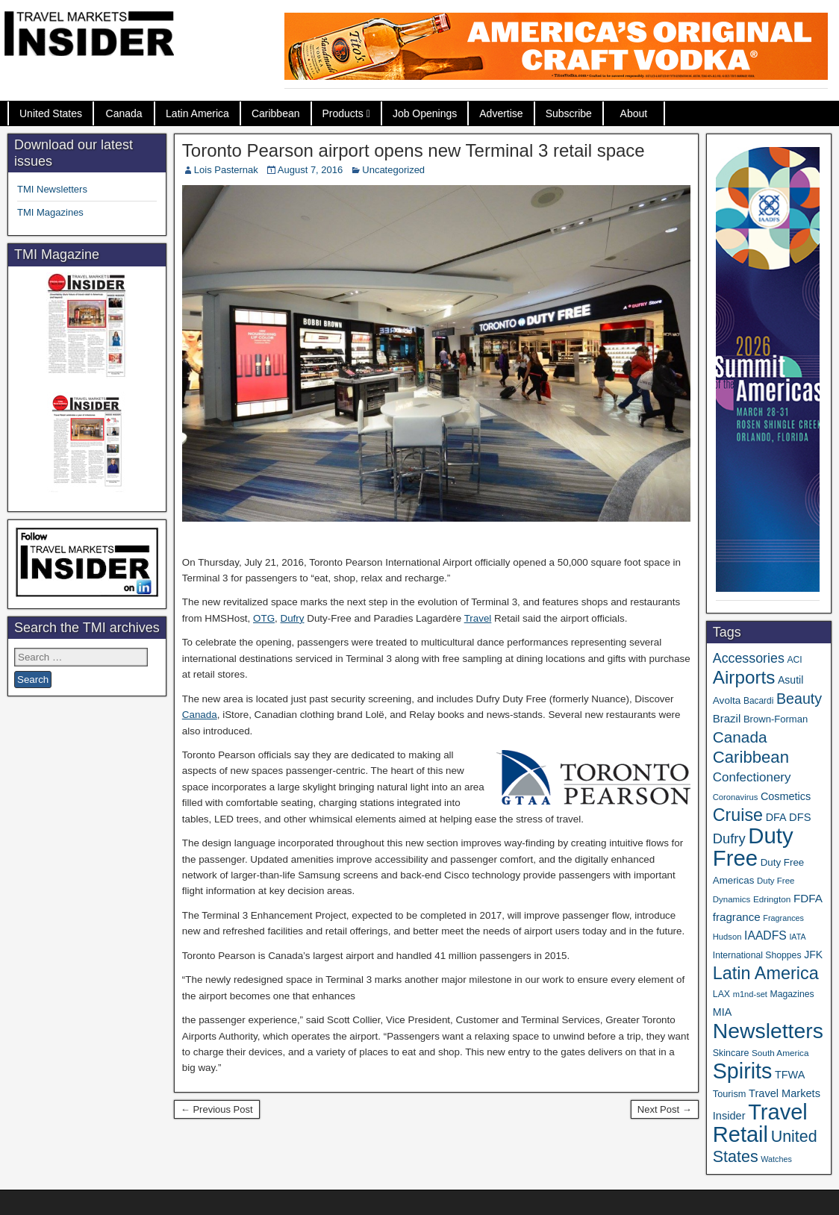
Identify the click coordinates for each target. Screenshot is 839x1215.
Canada (124, 113)
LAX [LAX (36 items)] (721, 994)
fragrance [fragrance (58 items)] (737, 917)
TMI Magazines (50, 212)
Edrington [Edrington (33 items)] (771, 899)
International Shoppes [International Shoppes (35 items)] (757, 955)
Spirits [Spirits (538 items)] (743, 1071)
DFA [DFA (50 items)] (776, 817)
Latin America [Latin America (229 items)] (766, 973)
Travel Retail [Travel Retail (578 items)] (760, 1123)
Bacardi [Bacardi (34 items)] (758, 701)
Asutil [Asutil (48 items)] (790, 680)
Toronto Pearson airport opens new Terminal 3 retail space (413, 150)
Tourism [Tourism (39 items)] (729, 1093)
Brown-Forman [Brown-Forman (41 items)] (775, 719)
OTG (264, 618)
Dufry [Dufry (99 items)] (729, 838)
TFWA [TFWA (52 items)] (790, 1075)
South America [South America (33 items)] (780, 1053)
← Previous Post (217, 1109)
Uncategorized (393, 169)
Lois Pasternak (226, 169)
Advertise (501, 113)
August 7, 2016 (310, 169)
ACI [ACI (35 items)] (794, 660)
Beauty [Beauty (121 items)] (799, 698)
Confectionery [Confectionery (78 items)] (752, 777)
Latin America (197, 113)
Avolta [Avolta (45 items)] (727, 700)
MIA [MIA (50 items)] (722, 1012)
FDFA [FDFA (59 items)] (808, 898)
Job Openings (425, 113)
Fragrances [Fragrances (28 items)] (783, 917)
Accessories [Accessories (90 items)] (749, 658)
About (634, 113)
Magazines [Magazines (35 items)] (792, 994)
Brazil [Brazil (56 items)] (727, 718)
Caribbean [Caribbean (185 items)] (751, 757)
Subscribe (569, 113)
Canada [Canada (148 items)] (740, 737)
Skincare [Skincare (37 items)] (731, 1053)
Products (343, 113)
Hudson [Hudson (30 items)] (727, 936)
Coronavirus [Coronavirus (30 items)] (735, 797)
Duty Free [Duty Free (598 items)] (753, 846)
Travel (478, 618)
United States (50, 113)
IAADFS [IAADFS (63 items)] (765, 935)
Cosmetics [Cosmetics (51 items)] (786, 796)
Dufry (293, 618)
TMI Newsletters (52, 189)
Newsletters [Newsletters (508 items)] (768, 1031)
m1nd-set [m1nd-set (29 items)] (750, 994)
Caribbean (276, 113)
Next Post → (664, 1109)
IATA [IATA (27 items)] (797, 936)
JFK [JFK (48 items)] (813, 955)
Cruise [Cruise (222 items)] (738, 815)
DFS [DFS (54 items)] (800, 817)
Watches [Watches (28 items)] (776, 1159)
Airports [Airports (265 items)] (744, 677)
